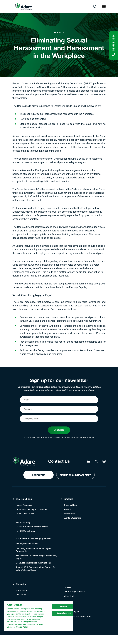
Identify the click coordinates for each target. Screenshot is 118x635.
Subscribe (59, 430)
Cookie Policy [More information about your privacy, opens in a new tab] (22, 627)
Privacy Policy (89, 437)
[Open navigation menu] (104, 6)
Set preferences (64, 613)
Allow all (63, 606)
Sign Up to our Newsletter (75, 475)
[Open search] (94, 6)
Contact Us (37, 475)
